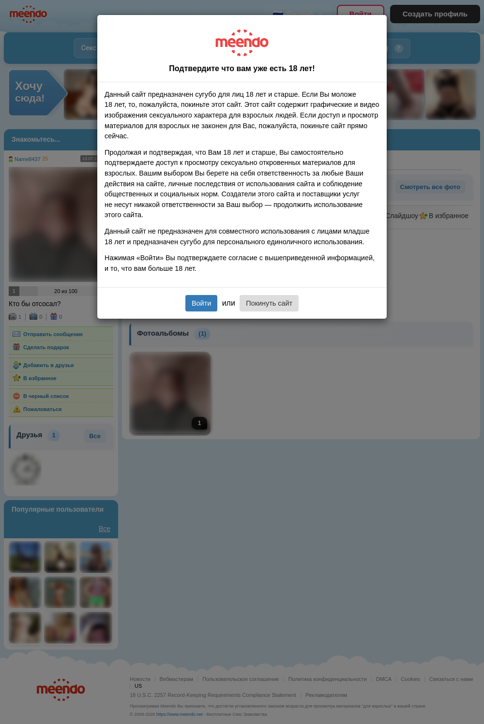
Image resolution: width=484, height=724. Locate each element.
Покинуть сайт (269, 303)
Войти (201, 303)
